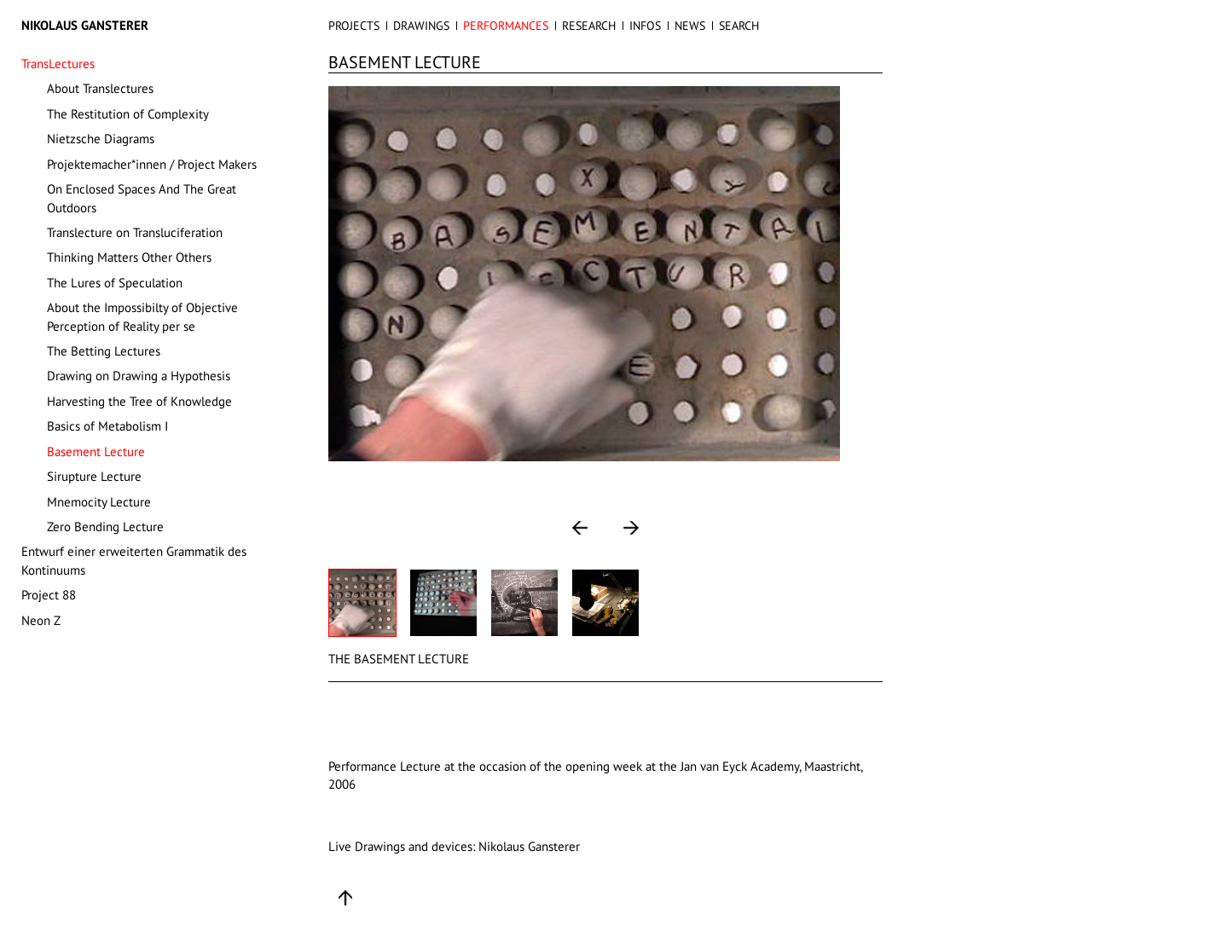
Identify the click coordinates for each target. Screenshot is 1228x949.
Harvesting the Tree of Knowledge (139, 401)
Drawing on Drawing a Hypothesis (138, 375)
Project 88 (48, 595)
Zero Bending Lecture (105, 526)
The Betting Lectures (103, 351)
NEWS (690, 25)
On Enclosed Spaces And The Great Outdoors (141, 198)
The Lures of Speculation (114, 283)
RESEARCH (589, 25)
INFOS (645, 25)
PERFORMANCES (505, 25)
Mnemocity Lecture (99, 502)
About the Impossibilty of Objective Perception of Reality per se (142, 316)
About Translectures (100, 88)
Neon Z (41, 620)
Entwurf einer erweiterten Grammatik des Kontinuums (133, 560)
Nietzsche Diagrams (100, 138)
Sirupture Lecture (94, 476)
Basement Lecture (96, 451)
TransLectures (58, 63)
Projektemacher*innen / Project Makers (152, 164)
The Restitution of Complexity (128, 114)
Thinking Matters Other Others (129, 257)
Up (345, 898)
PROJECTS (353, 25)
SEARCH (739, 25)
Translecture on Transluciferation (135, 232)
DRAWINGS (421, 25)
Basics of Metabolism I (107, 426)
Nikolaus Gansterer (84, 25)
